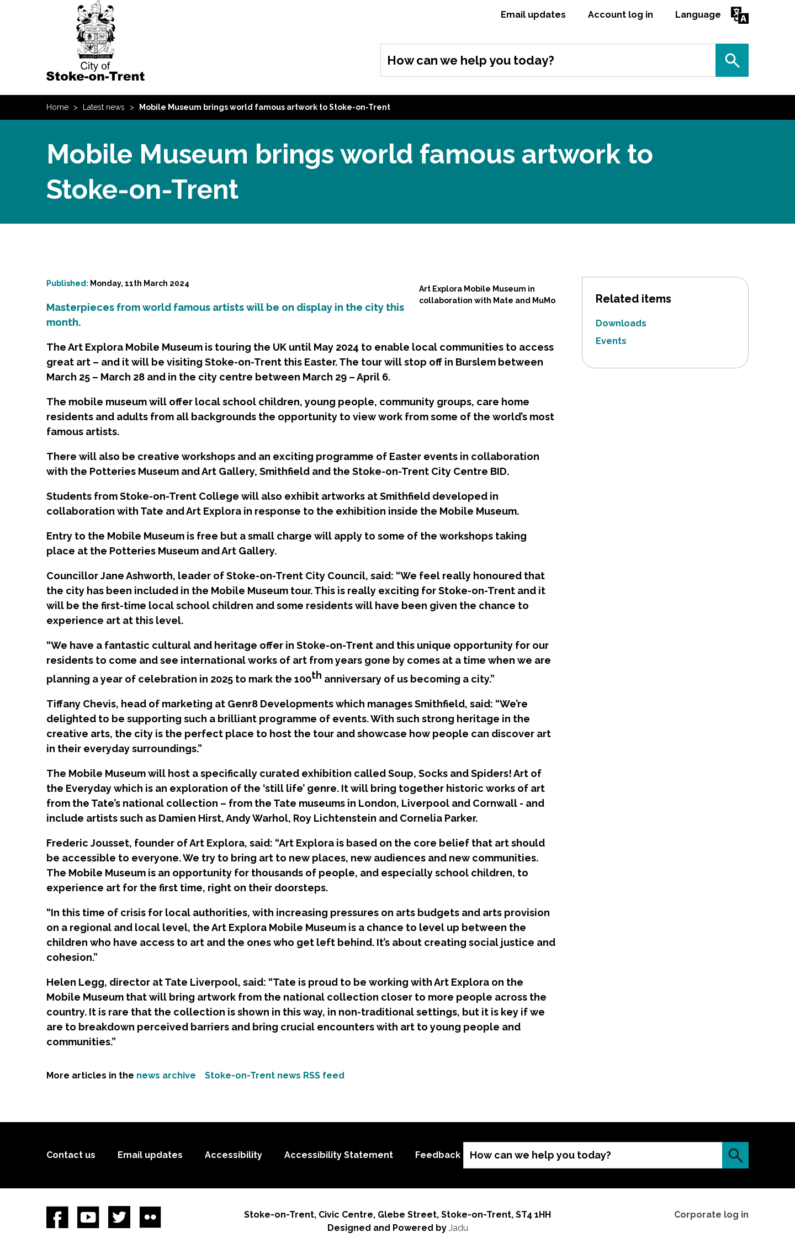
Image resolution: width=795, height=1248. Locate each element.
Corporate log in (711, 1214)
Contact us (71, 1155)
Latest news (104, 107)
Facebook (57, 1217)
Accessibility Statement (338, 1155)
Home (57, 107)
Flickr (150, 1217)
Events (611, 341)
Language (698, 14)
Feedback (437, 1155)
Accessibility (233, 1155)
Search (732, 60)
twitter (119, 1217)
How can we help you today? (470, 60)
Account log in (620, 14)
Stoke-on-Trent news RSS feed (274, 1075)
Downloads (621, 323)
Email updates (533, 14)
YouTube (88, 1217)
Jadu (458, 1228)
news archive (166, 1075)
